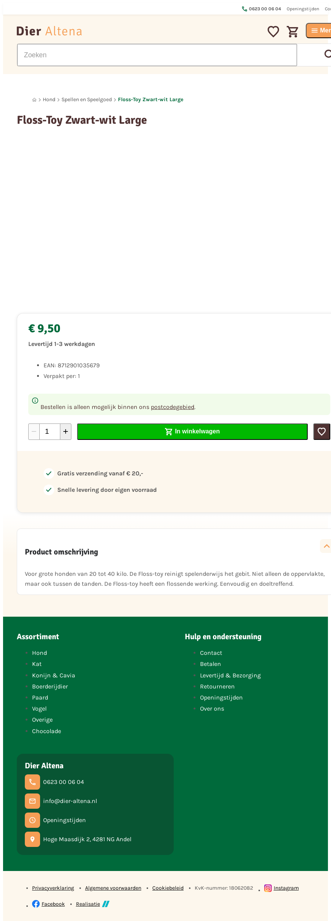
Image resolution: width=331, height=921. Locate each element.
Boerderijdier (50, 686)
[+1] (65, 431)
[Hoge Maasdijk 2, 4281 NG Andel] (78, 839)
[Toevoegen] (321, 431)
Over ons (212, 708)
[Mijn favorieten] (273, 30)
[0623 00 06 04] (54, 782)
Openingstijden (221, 697)
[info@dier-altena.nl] (61, 801)
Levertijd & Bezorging (230, 675)
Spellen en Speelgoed (86, 99)
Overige (42, 719)
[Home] (34, 99)
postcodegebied (172, 406)
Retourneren (217, 686)
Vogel (39, 708)
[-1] (34, 431)
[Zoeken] (157, 55)
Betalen (210, 663)
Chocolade (46, 731)
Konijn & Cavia (53, 675)
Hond (49, 99)
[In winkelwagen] (192, 431)
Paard (40, 697)
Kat (37, 663)
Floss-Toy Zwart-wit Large (150, 99)
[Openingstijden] (55, 820)
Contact (211, 652)
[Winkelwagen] (292, 30)
